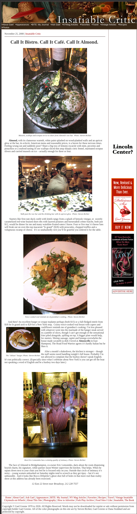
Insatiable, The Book (124, 500)
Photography (50, 500)
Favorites (85, 24)
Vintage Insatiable (124, 497)
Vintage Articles (108, 24)
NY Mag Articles (78, 497)
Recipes (123, 24)
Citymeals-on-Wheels (14, 500)
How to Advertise (66, 500)
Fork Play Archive (85, 500)
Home (8, 497)
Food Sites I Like (104, 500)
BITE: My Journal (40, 24)
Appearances (22, 24)
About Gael (7, 24)
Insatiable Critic (33, 33)
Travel (95, 24)
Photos (5, 27)
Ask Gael (55, 24)
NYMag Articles (70, 24)
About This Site (34, 500)
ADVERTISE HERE (123, 291)
